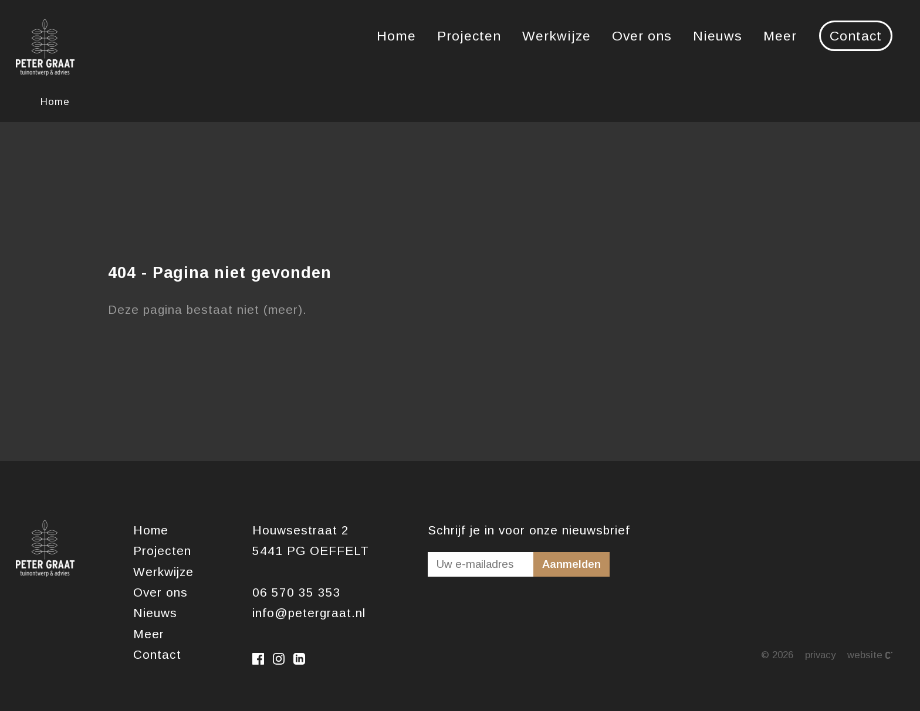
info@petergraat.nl (309, 612)
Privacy (820, 655)
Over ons (642, 35)
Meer (780, 35)
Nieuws (717, 35)
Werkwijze (556, 35)
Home (396, 35)
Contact (856, 35)
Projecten (469, 35)
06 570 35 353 (296, 592)
